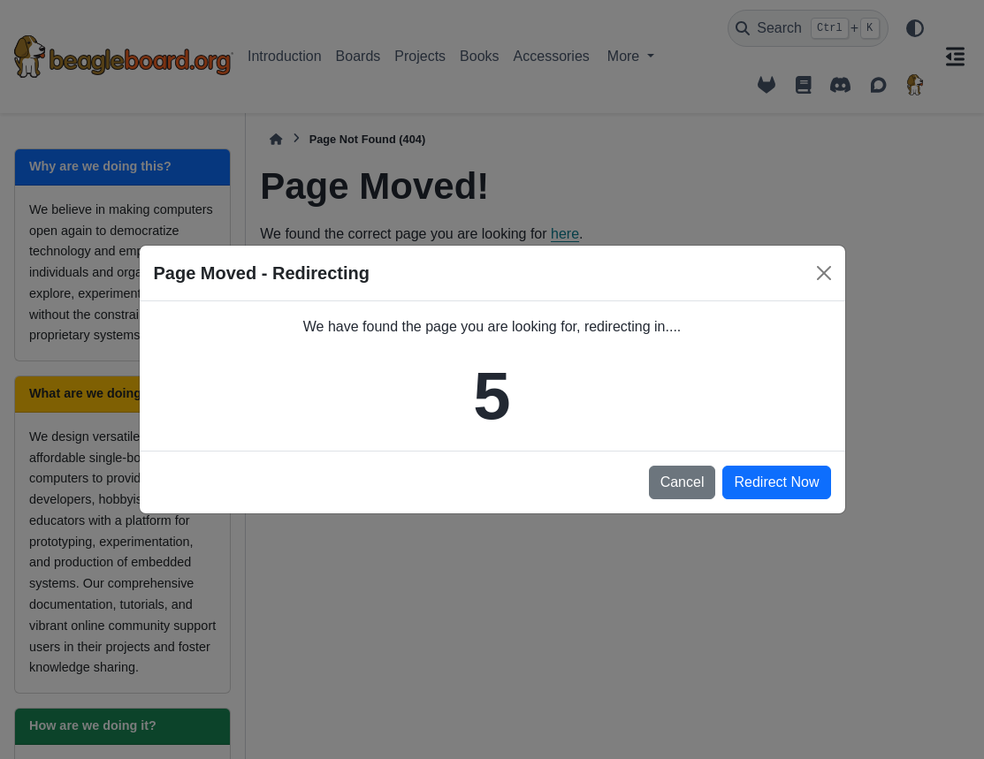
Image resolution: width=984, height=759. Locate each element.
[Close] (824, 273)
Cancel (682, 482)
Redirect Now (776, 482)
